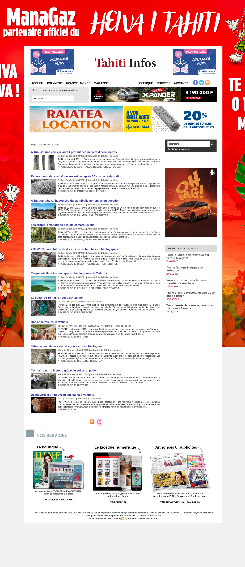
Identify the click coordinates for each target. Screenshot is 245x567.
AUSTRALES (83, 166)
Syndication (131, 516)
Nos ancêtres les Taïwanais (49, 320)
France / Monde (78, 83)
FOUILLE (81, 287)
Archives (181, 83)
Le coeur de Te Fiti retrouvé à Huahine (56, 296)
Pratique (146, 83)
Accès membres (98, 516)
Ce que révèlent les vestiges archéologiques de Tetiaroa (68, 272)
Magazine (101, 83)
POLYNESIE (90, 263)
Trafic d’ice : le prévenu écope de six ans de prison (189, 294)
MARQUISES (83, 238)
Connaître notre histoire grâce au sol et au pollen (63, 368)
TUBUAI (112, 166)
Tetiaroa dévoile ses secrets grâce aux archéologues (65, 344)
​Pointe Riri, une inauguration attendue (186, 269)
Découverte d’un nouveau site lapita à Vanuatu (61, 392)
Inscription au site (147, 516)
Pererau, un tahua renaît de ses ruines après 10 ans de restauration (75, 176)
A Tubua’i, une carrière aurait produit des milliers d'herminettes (72, 151)
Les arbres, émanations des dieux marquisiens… (63, 224)
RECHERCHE (83, 311)
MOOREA (81, 190)
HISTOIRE (81, 335)
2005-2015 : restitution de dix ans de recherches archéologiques (73, 248)
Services (163, 83)
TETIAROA (109, 287)
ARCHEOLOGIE (66, 166)
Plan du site (114, 516)
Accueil (37, 83)
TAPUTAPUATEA (96, 214)
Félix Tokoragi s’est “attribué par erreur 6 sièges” (188, 256)
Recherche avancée (177, 149)
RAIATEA (81, 214)
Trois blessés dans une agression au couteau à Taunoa (188, 307)
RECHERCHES (99, 166)
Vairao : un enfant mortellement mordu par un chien (188, 281)
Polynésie (55, 83)
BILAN (79, 263)
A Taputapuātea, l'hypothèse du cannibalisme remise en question (74, 200)
